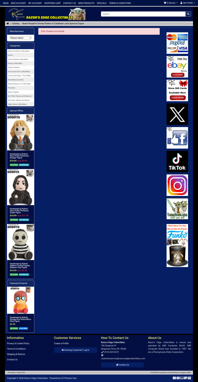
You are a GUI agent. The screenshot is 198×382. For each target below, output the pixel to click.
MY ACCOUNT (35, 3)
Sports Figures (13, 92)
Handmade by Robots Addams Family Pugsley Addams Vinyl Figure (20, 265)
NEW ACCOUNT (18, 3)
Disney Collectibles (15, 63)
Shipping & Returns (16, 354)
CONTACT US (69, 3)
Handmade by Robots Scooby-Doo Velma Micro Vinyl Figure (20, 319)
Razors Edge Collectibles (36, 378)
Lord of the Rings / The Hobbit (19, 76)
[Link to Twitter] (177, 114)
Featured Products (18, 283)
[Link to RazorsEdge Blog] (177, 161)
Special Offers (16, 110)
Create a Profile (61, 343)
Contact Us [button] (122, 365)
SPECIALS (102, 3)
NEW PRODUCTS (86, 3)
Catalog (15, 23)
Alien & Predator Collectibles (18, 51)
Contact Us (12, 359)
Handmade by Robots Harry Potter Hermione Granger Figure (19, 156)
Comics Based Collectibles (18, 59)
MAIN (5, 3)
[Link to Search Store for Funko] (177, 245)
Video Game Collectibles (17, 104)
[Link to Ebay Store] (177, 67)
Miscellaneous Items (16, 80)
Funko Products (14, 67)
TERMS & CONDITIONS (120, 3)
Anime (10, 55)
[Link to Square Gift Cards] (177, 90)
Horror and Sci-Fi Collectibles (19, 72)
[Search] (143, 14)
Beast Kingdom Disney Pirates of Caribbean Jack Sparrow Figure (53, 23)
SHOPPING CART (52, 3)
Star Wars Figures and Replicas (19, 96)
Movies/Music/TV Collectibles (19, 84)
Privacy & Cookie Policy (18, 343)
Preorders (11, 88)
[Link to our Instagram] (177, 185)
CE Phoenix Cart (69, 378)
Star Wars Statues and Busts (19, 100)
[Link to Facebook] (177, 138)
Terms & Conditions (16, 349)
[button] (171, 3)
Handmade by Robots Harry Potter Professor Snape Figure (19, 210)
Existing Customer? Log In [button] (75, 350)
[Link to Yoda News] (177, 209)
